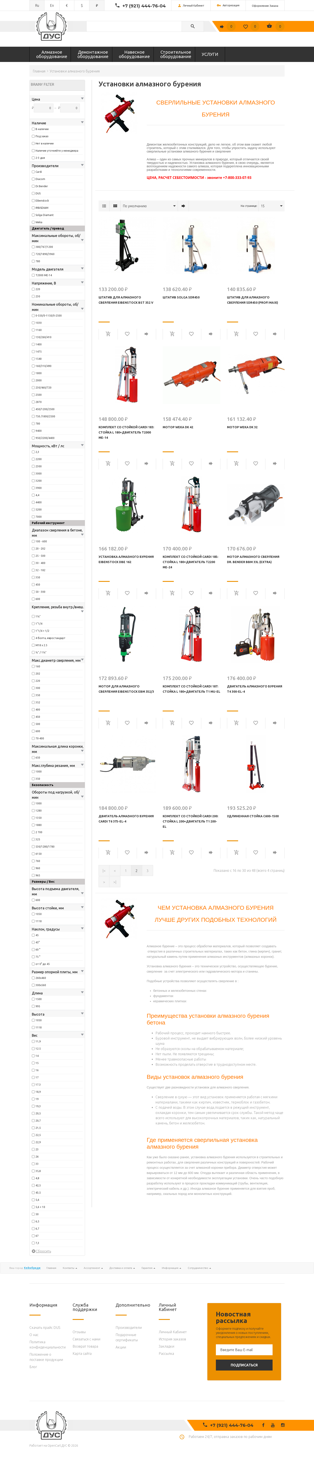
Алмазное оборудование (51, 54)
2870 (39, 402)
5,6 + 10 (40, 1207)
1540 (39, 358)
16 (37, 1070)
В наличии (42, 129)
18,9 (38, 1091)
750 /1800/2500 (45, 416)
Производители (129, 1328)
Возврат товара (85, 1346)
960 (38, 868)
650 (38, 757)
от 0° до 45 (43, 964)
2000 (39, 380)
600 (38, 599)
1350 (39, 817)
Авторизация (228, 5)
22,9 (38, 1142)
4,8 (37, 1178)
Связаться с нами (86, 1339)
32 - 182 (40, 570)
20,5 (38, 1113)
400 (38, 709)
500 (38, 724)
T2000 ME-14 (44, 275)
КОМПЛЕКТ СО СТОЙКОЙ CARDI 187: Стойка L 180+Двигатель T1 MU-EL (191, 689)
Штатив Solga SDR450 (181, 297)
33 (37, 1163)
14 (37, 1055)
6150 (39, 853)
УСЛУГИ (210, 54)
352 (38, 702)
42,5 (38, 1185)
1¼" (38, 616)
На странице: (249, 205)
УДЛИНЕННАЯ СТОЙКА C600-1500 (253, 816)
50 (37, 1214)
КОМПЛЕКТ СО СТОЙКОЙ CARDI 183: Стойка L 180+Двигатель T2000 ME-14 (126, 432)
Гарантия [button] (148, 1267)
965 (38, 875)
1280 (39, 810)
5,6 (37, 1199)
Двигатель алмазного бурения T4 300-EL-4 (254, 689)
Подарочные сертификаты (127, 1337)
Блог (33, 1367)
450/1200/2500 (45, 409)
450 (38, 584)
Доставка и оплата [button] (122, 1267)
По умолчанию (135, 206)
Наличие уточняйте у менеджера (57, 150)
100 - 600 (41, 541)
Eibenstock (42, 200)
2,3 (37, 452)
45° (37, 942)
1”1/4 (39, 623)
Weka (39, 222)
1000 (39, 771)
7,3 (37, 1243)
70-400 (40, 738)
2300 (39, 466)
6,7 (37, 1228)
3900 (39, 488)
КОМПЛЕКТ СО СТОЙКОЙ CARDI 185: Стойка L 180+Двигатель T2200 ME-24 (190, 562)
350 (38, 577)
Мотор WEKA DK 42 (178, 427)
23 (37, 1149)
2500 (39, 394)
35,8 (38, 1171)
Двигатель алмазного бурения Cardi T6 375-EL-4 (126, 818)
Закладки (166, 1346)
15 (37, 1063)
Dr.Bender (42, 186)
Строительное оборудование (175, 54)
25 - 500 (40, 555)
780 (38, 261)
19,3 (38, 1106)
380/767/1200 (44, 246)
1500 (39, 999)
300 (38, 688)
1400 (39, 344)
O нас (33, 1335)
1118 (39, 921)
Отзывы (79, 1332)
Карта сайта (82, 1353)
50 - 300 (40, 591)
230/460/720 (43, 387)
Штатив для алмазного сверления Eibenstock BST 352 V (126, 300)
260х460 (41, 978)
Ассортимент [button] (93, 1267)
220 (38, 289)
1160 (39, 330)
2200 (39, 459)
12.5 (38, 1048)
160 (38, 666)
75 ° (38, 956)
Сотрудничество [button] (199, 1267)
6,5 (37, 1221)
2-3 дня (40, 157)
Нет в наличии (45, 143)
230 (38, 296)
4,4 (37, 495)
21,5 (38, 1127)
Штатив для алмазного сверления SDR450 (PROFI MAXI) (252, 300)
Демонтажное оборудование (92, 54)
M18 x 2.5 (41, 645)
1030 (39, 322)
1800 (39, 373)
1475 (39, 351)
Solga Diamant (45, 215)
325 (38, 839)
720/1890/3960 (45, 254)
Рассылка (166, 1353)
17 (37, 1077)
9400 (39, 430)
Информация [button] (171, 1267)
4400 (39, 502)
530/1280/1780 (45, 846)
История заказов (172, 1339)
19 (37, 1099)
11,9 (38, 1041)
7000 (39, 516)
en (52, 5)
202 (38, 673)
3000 (39, 473)
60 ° (38, 949)
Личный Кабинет (173, 1332)
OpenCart (54, 1445)
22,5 (38, 1135)
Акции (121, 1347)
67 (37, 1235)
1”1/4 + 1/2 (42, 630)
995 (38, 1006)
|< (104, 871)
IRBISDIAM (42, 207)
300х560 (41, 985)
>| (114, 882)
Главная (39, 71)
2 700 (39, 832)
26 (37, 1156)
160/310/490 (43, 366)
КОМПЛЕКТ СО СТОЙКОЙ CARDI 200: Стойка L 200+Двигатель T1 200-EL (190, 821)
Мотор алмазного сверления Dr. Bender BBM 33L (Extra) (253, 559)
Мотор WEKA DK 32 (242, 427)
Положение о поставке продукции (46, 1357)
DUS (38, 193)
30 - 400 (40, 563)
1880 (39, 825)
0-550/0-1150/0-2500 (49, 315)
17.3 (38, 1084)
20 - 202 (40, 548)
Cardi (39, 171)
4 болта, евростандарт (50, 638)
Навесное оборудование (134, 54)
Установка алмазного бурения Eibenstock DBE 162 (126, 559)
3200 (39, 480)
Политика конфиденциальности (47, 1344)
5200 (39, 509)
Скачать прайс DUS (44, 1328)
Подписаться (244, 1365)
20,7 (38, 1120)
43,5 (38, 1192)
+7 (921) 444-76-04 (144, 6)
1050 (39, 914)
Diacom (40, 179)
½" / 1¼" (41, 652)
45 (37, 935)
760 (38, 861)
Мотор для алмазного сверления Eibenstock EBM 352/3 (126, 689)
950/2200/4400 (45, 438)
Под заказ (42, 136)
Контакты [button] (70, 1267)
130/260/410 (43, 337)
